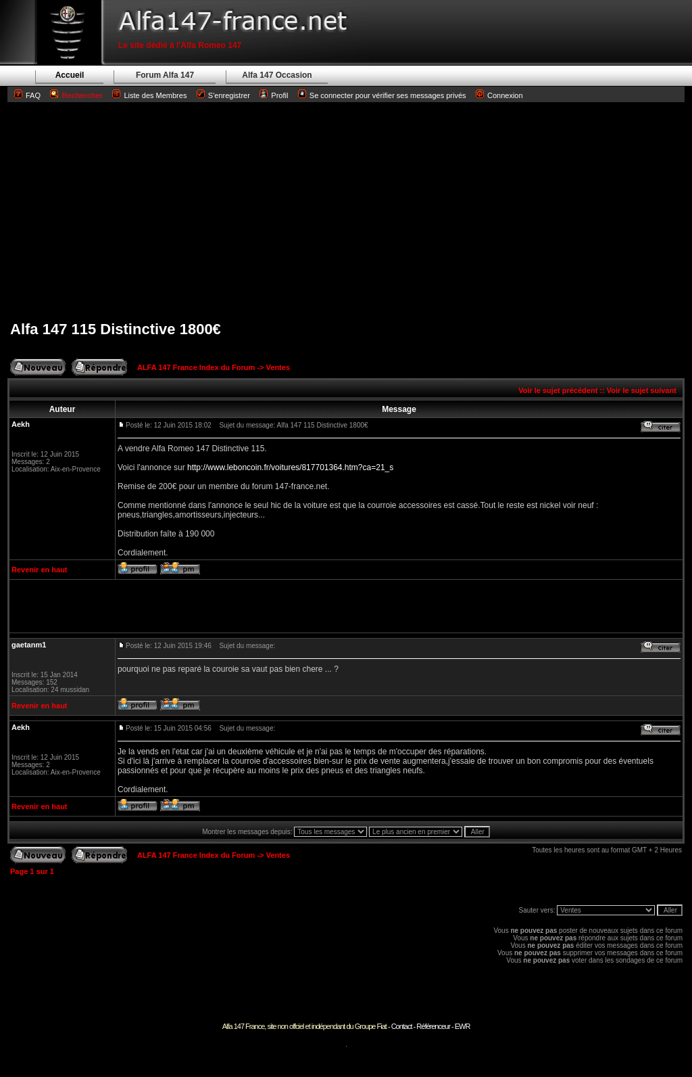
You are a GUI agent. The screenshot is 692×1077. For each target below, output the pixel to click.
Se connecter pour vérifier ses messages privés (382, 95)
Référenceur (433, 1026)
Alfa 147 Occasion (277, 75)
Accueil (69, 75)
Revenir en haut (39, 570)
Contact (401, 1026)
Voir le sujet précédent (557, 390)
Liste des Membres (149, 95)
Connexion (499, 95)
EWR (462, 1026)
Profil (279, 95)
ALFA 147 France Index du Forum (196, 367)
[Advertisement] (346, 211)
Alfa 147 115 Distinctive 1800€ (115, 329)
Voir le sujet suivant (641, 390)
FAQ (33, 95)
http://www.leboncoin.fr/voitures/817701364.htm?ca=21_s (290, 467)
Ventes (278, 367)
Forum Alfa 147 (165, 75)
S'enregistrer (229, 95)
